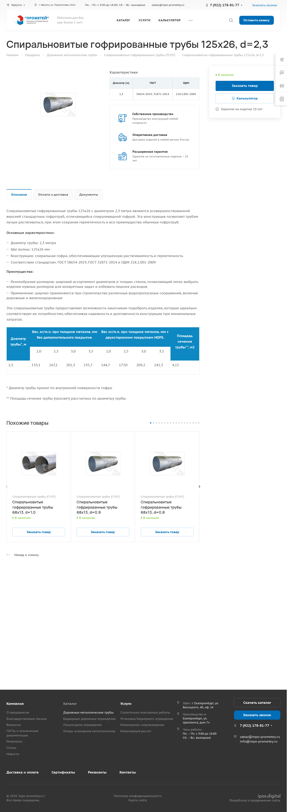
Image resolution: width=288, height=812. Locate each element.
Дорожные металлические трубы (88, 712)
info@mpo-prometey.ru (258, 741)
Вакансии (13, 725)
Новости (12, 754)
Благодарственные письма (26, 719)
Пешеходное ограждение (82, 725)
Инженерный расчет (135, 731)
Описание (19, 194)
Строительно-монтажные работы (145, 712)
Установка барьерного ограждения (146, 719)
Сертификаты (63, 772)
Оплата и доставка (53, 194)
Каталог (70, 703)
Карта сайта (138, 800)
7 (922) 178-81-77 (224, 5)
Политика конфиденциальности (137, 796)
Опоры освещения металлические (89, 731)
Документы (88, 194)
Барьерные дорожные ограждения (89, 719)
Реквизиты (14, 741)
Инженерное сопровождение (142, 725)
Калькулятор (247, 98)
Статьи (11, 748)
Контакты (128, 772)
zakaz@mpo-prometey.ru (168, 5)
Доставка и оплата (22, 772)
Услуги (125, 703)
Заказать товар (245, 85)
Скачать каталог (257, 702)
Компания (15, 703)
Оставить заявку (257, 20)
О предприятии (17, 712)
